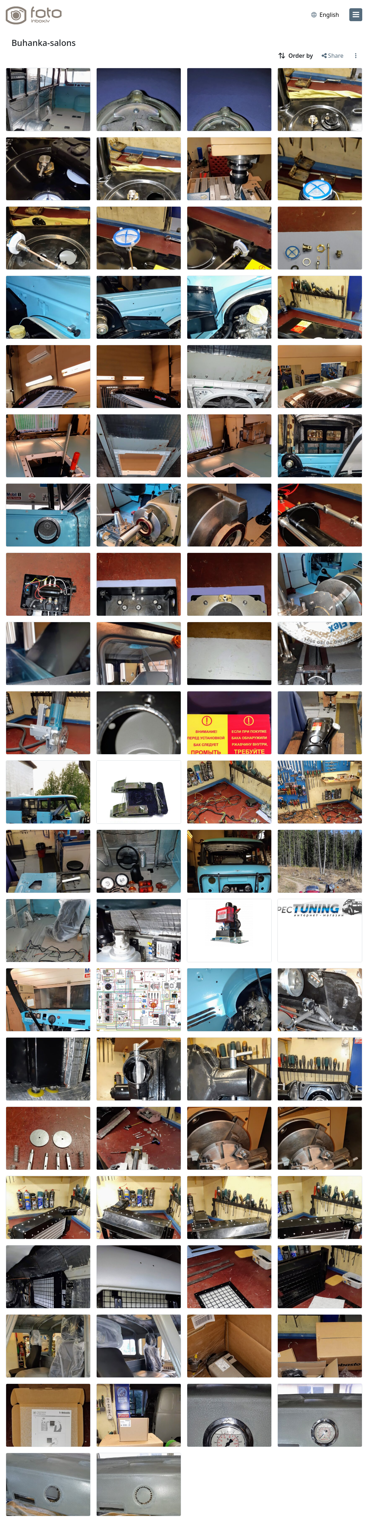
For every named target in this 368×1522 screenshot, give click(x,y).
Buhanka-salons (44, 42)
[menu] (355, 14)
